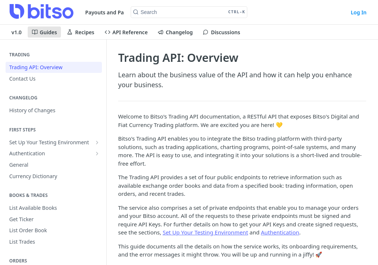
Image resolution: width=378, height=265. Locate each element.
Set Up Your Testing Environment (205, 232)
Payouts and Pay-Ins (110, 12)
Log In (359, 12)
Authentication (280, 232)
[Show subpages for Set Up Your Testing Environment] (97, 142)
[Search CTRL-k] (189, 12)
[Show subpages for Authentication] (97, 153)
